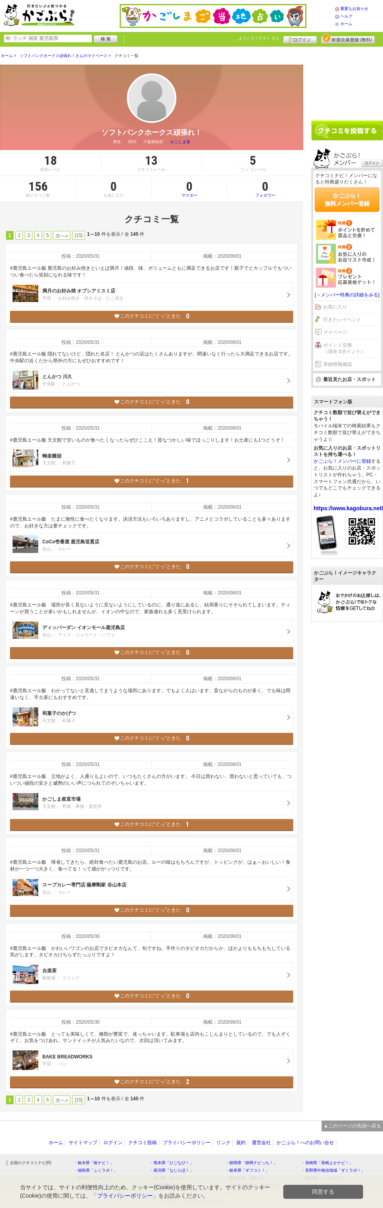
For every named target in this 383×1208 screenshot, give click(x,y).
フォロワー (265, 188)
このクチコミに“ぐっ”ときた (152, 316)
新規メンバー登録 (348, 39)
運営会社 (261, 1142)
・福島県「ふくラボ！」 (96, 1170)
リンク (223, 1142)
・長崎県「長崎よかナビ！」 (327, 1163)
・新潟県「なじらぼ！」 (171, 1170)
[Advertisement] (347, 749)
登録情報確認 (337, 364)
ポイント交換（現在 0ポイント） (344, 348)
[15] (79, 235)
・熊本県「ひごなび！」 (171, 1163)
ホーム (346, 24)
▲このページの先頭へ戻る (352, 1126)
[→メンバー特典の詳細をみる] (347, 295)
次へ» (61, 236)
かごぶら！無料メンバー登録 (347, 199)
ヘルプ (346, 16)
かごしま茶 (180, 142)
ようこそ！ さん (259, 38)
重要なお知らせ (354, 8)
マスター (189, 188)
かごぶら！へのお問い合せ (305, 1142)
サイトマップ (83, 1142)
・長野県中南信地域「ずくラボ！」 (333, 1170)
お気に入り (335, 307)
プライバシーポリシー (187, 1142)
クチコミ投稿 (142, 1142)
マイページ (335, 332)
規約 (241, 1142)
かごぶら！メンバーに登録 (342, 461)
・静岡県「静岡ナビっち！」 (251, 1163)
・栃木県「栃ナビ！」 (94, 1163)
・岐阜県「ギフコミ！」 (247, 1170)
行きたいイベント (342, 319)
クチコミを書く (347, 130)
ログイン (300, 39)
